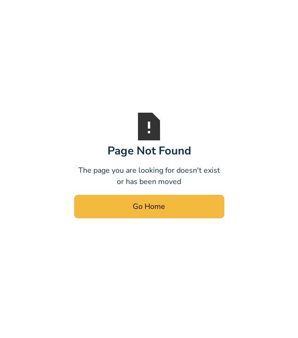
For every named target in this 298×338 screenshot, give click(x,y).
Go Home (149, 206)
